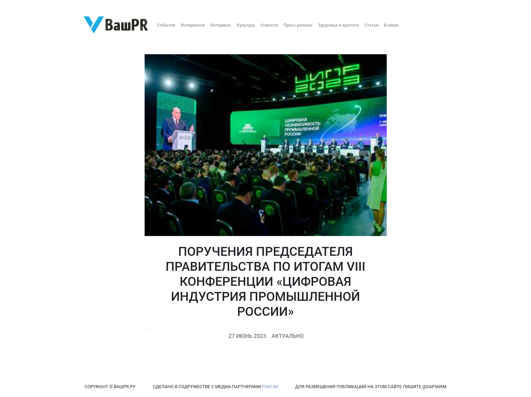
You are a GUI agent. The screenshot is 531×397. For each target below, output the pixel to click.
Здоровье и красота (338, 25)
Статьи (371, 25)
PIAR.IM (270, 386)
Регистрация (18, 6)
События (166, 25)
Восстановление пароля (67, 6)
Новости (269, 25)
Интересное (193, 25)
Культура (246, 25)
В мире (391, 25)
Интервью (220, 25)
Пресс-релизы (297, 25)
